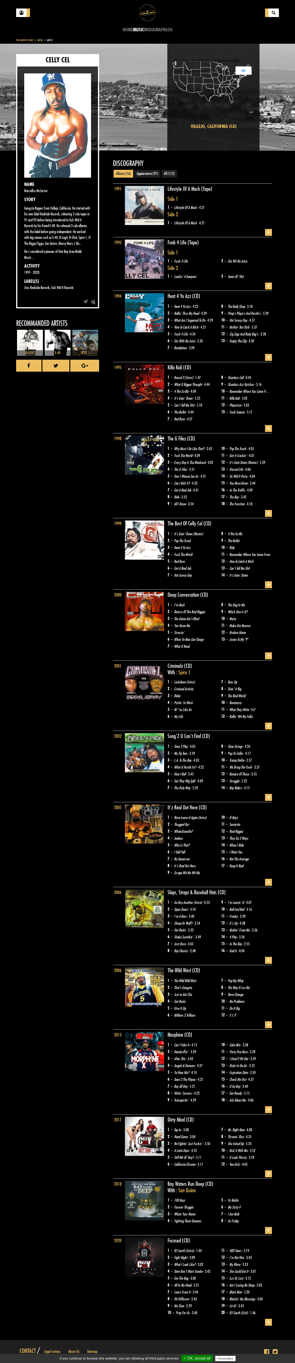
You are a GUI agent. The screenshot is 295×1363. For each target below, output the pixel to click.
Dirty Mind (177, 1120)
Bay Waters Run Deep (186, 1184)
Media (149, 29)
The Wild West (180, 970)
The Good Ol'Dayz (24, 40)
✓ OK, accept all (196, 1358)
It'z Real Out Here (183, 807)
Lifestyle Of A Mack (184, 189)
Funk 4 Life (178, 242)
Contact (28, 1351)
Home (128, 29)
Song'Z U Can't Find (185, 736)
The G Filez (177, 438)
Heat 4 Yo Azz (180, 296)
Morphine (176, 1035)
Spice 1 (184, 672)
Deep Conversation (184, 595)
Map (159, 29)
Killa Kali (175, 367)
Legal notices (52, 1351)
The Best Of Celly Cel (186, 523)
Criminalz (176, 666)
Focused (175, 1240)
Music (138, 29)
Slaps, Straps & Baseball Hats (193, 892)
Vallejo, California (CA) (213, 126)
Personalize (225, 1358)
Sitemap (92, 1351)
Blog (168, 29)
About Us (74, 1351)
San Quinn (187, 1190)
